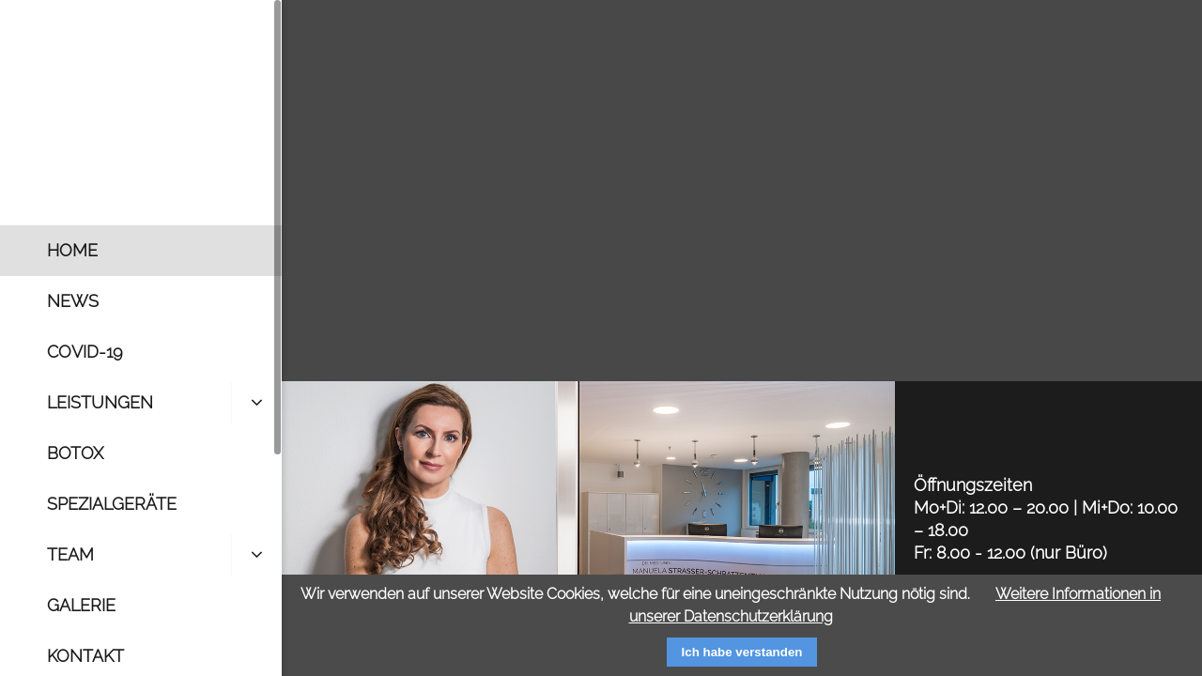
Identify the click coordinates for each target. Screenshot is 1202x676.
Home (72, 250)
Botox (75, 453)
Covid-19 (85, 351)
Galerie (81, 605)
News (73, 301)
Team (70, 554)
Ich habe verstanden (742, 652)
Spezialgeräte (112, 504)
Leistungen (100, 402)
